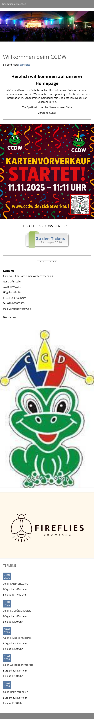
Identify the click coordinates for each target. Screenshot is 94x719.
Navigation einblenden (14, 3)
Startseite (24, 64)
